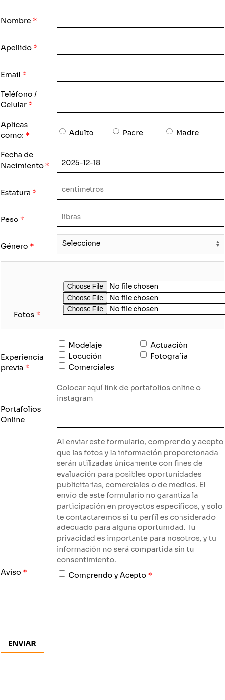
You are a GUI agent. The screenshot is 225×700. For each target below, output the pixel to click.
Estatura (16, 192)
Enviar (22, 643)
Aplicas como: (14, 130)
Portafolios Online (21, 415)
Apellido (16, 48)
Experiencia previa (22, 363)
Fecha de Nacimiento (22, 160)
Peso (9, 219)
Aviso (11, 572)
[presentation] (132, 606)
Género (14, 246)
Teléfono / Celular (19, 100)
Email (11, 74)
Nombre (16, 20)
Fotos (24, 314)
